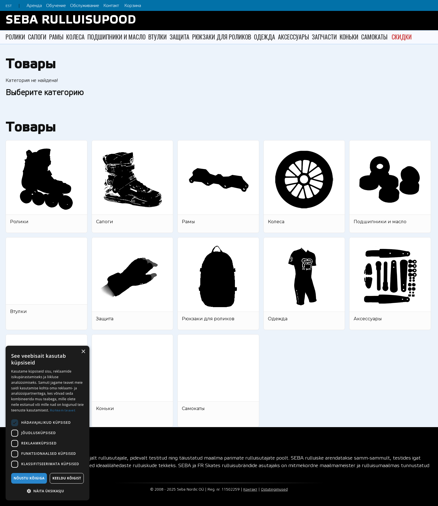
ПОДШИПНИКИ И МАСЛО (116, 36)
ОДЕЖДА (264, 36)
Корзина (132, 6)
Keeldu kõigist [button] (67, 478)
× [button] (83, 352)
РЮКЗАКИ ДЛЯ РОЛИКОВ (221, 36)
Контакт (111, 6)
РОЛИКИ (15, 36)
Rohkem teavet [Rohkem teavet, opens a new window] (62, 410)
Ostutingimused (274, 489)
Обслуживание (84, 6)
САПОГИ (37, 36)
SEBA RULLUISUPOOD (71, 20)
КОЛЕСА (75, 36)
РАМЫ (56, 36)
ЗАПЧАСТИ (324, 36)
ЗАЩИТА (179, 36)
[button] (47, 491)
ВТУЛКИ (157, 36)
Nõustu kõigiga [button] (29, 478)
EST (9, 6)
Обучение (56, 6)
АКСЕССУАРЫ (293, 36)
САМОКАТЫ (374, 36)
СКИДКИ (402, 36)
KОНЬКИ (349, 36)
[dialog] (47, 423)
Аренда (34, 6)
